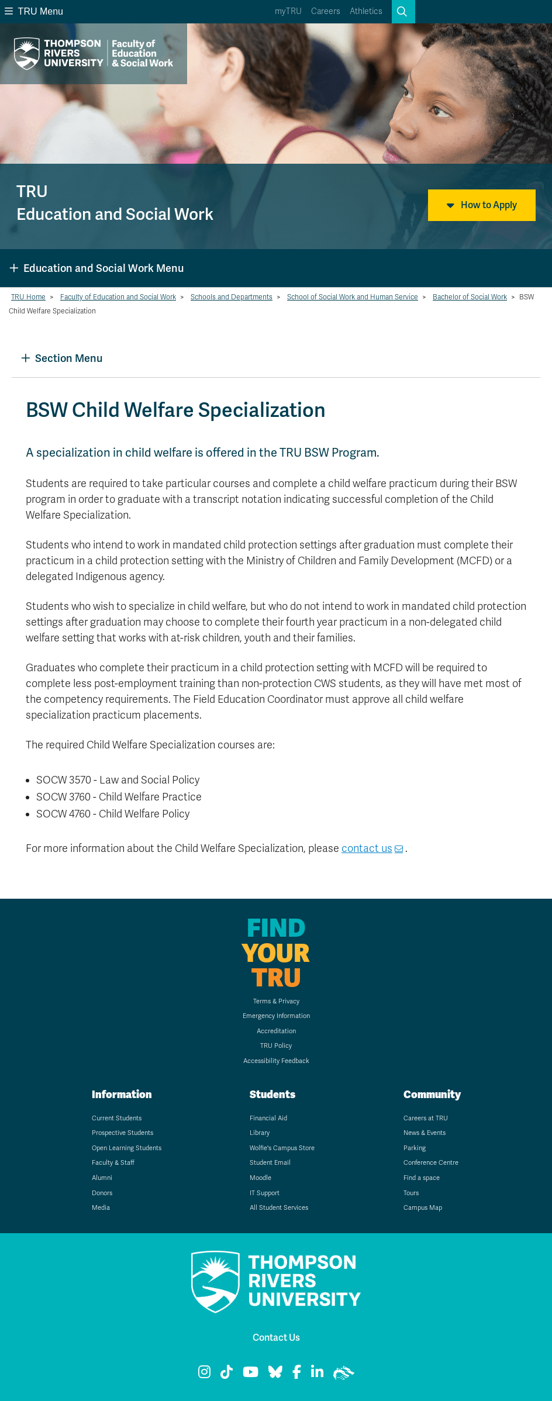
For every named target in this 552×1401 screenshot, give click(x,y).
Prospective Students (122, 1133)
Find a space (421, 1178)
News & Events (424, 1133)
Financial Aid (268, 1118)
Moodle (260, 1178)
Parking (414, 1148)
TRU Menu (34, 11)
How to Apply (482, 205)
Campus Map (422, 1208)
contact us (366, 848)
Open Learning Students (126, 1148)
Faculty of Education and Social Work (118, 297)
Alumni (102, 1178)
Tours (411, 1193)
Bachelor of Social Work (470, 297)
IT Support (265, 1193)
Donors (102, 1193)
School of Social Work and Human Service (352, 297)
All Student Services (279, 1208)
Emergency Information (276, 1016)
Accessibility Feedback (276, 1061)
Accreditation (276, 1031)
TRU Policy (276, 1046)
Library (260, 1133)
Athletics (366, 11)
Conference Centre (430, 1163)
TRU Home (28, 297)
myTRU (288, 11)
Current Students (117, 1118)
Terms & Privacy (276, 1001)
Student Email (270, 1163)
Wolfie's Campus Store (282, 1148)
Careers (325, 11)
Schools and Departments (231, 297)
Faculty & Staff (113, 1163)
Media (101, 1208)
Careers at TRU (425, 1118)
